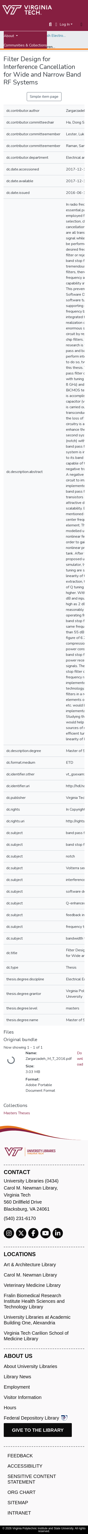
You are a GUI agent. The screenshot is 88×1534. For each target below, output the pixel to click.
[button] (56, 24)
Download (80, 1058)
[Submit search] (50, 24)
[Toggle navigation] (81, 24)
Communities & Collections (25, 45)
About (9, 35)
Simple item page (44, 96)
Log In (65, 24)
